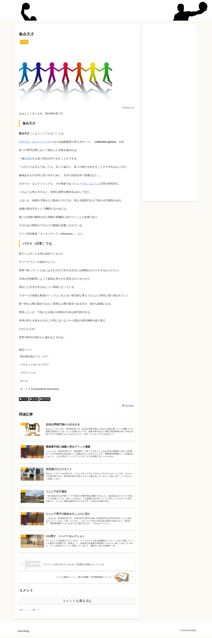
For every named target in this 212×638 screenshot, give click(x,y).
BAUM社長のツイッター (34, 356)
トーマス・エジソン (88, 183)
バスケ (24, 399)
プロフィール (28, 372)
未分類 (34, 399)
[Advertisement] (170, 111)
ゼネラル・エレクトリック (34, 141)
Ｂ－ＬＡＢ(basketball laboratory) (39, 389)
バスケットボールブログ (34, 364)
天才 (29, 158)
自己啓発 (45, 399)
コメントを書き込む (77, 604)
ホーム (24, 380)
